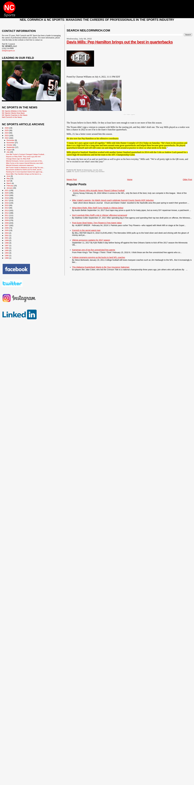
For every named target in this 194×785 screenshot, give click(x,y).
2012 (7, 213)
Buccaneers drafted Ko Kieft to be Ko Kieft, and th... (24, 169)
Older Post (187, 179)
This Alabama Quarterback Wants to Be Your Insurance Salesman (100, 267)
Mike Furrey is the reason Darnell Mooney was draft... (25, 163)
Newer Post (72, 179)
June (9, 176)
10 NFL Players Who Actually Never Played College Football (98, 190)
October (10, 145)
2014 (7, 208)
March (9, 183)
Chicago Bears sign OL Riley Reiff (18, 159)
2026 (7, 128)
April (8, 181)
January (10, 188)
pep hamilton (99, 171)
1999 (7, 240)
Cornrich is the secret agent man (86, 230)
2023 (7, 135)
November (11, 143)
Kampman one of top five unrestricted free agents (93, 250)
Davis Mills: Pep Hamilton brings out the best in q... (24, 174)
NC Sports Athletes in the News (14, 111)
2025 (7, 130)
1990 (7, 255)
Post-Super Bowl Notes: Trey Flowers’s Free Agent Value (97, 223)
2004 (7, 233)
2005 (7, 230)
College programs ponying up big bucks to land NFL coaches (98, 257)
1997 (7, 245)
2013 (7, 210)
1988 (7, 258)
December (11, 140)
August (9, 150)
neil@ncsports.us (8, 51)
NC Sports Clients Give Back (13, 113)
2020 (7, 193)
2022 (7, 138)
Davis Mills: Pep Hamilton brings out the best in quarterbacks (120, 42)
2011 (7, 215)
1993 (7, 253)
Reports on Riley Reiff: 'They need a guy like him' (23, 156)
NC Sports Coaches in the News (83, 171)
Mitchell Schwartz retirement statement (20, 165)
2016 (7, 203)
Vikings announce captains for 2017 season (91, 240)
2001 (7, 238)
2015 (7, 205)
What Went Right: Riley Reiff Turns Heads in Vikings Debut (97, 208)
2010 (7, 218)
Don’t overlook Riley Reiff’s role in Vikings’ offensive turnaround (99, 215)
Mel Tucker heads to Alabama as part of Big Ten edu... (25, 167)
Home (129, 179)
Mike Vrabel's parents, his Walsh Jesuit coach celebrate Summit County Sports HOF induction (113, 200)
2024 (7, 133)
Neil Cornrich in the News (12, 117)
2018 (7, 198)
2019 (7, 195)
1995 (7, 250)
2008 (7, 223)
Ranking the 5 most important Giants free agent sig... (24, 172)
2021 (7, 190)
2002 (7, 235)
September (11, 147)
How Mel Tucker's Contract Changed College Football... (25, 154)
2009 (7, 220)
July (8, 152)
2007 (7, 225)
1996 (7, 248)
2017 (7, 200)
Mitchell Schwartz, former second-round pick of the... (24, 161)
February (10, 186)
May (8, 178)
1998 (7, 243)
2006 (7, 228)
